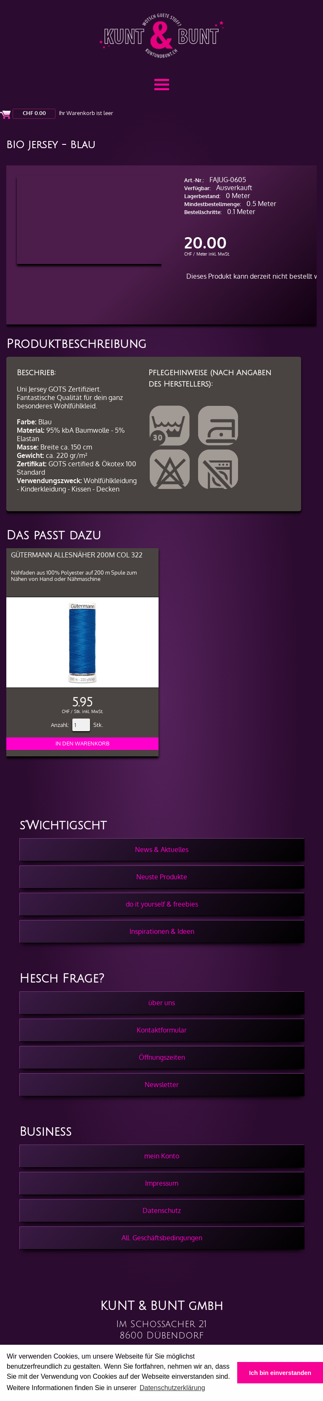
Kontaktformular (162, 1030)
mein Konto (161, 1156)
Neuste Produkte (161, 877)
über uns (161, 1002)
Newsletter (162, 1084)
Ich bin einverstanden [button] (280, 1373)
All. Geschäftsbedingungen (162, 1238)
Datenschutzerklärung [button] (172, 1387)
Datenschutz (162, 1210)
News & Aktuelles (161, 849)
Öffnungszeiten (162, 1057)
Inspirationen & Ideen (162, 931)
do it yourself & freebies (162, 904)
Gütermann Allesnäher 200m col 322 (77, 555)
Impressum (161, 1183)
